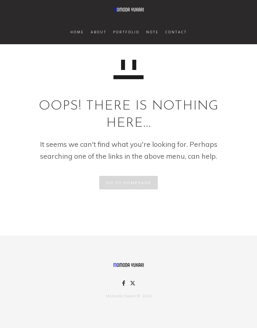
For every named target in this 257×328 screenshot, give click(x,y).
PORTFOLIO (126, 32)
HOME (77, 32)
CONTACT (176, 32)
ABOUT (99, 32)
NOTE (152, 32)
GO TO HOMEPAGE (128, 182)
